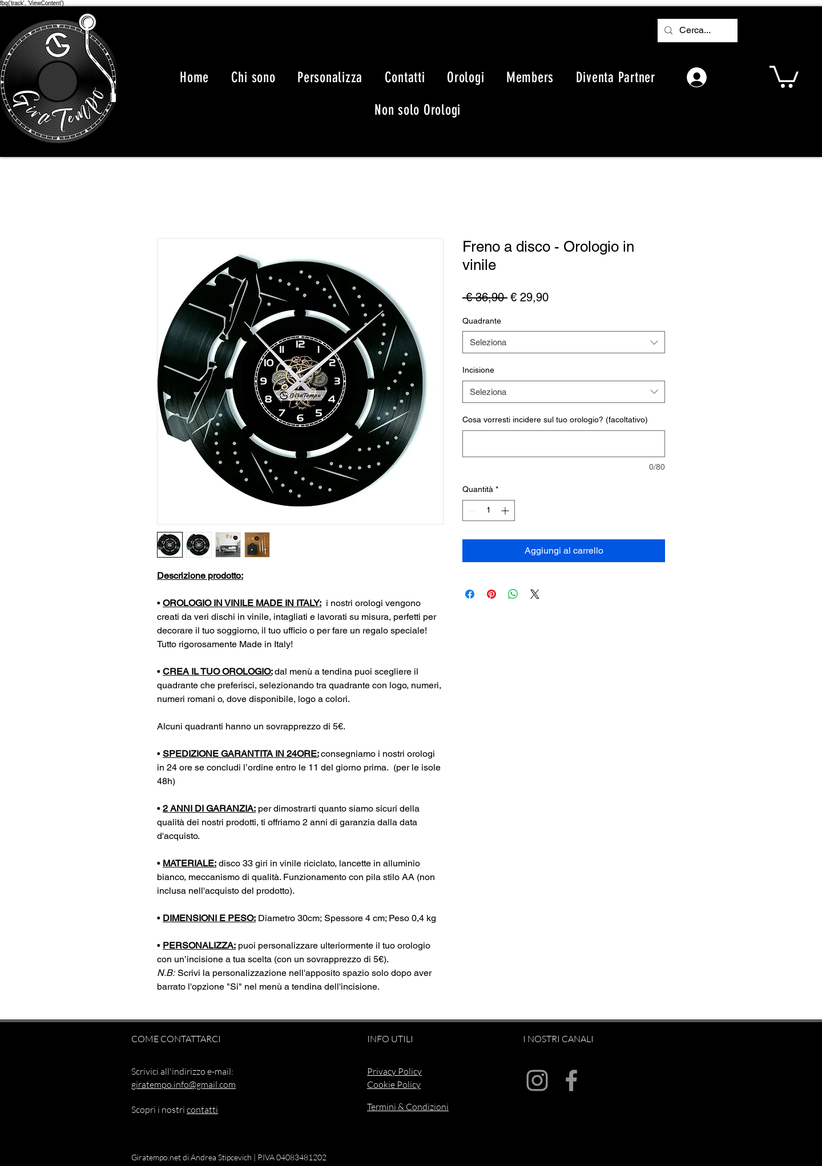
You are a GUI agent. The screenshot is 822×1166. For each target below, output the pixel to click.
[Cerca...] (696, 30)
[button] (784, 75)
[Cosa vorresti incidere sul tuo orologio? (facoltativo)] (563, 443)
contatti (202, 1109)
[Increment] (506, 511)
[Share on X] (535, 594)
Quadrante (481, 320)
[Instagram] (537, 1080)
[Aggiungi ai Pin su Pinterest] (491, 594)
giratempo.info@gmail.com (183, 1084)
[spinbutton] (488, 511)
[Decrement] (471, 511)
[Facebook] (571, 1080)
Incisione (478, 369)
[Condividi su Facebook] (470, 594)
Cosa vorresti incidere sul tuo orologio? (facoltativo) (555, 419)
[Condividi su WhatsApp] (513, 594)
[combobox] (563, 342)
